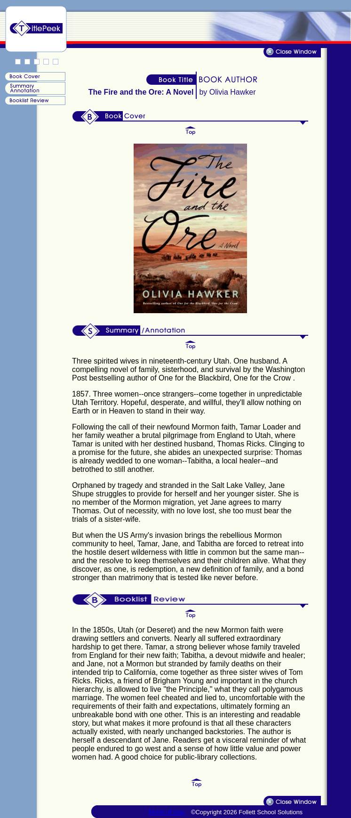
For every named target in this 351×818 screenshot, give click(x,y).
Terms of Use (167, 812)
